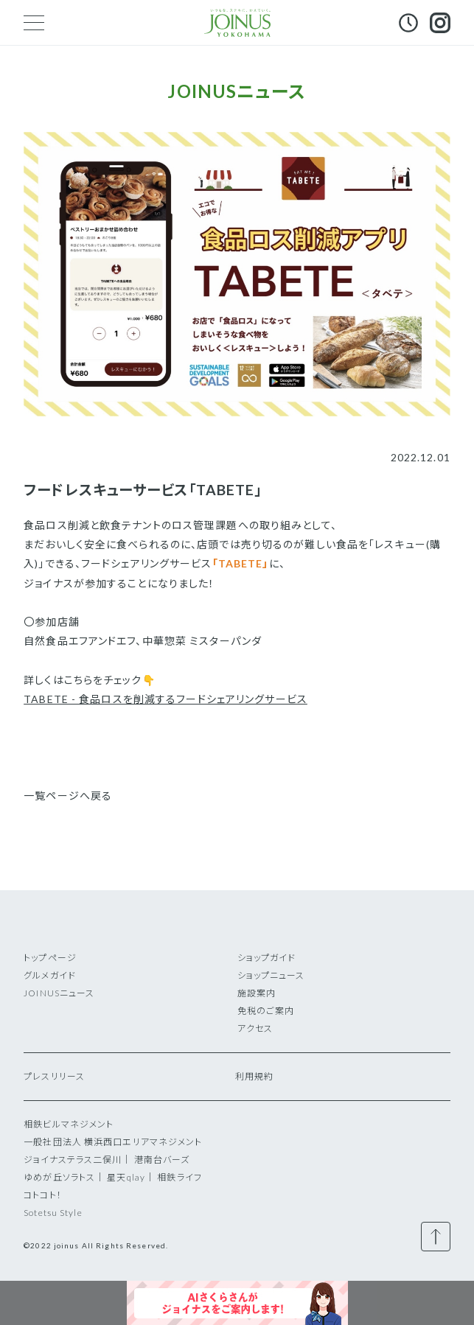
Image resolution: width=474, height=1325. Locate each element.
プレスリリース (54, 1076)
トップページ (50, 957)
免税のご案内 (266, 1010)
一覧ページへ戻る (68, 795)
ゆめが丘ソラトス (59, 1177)
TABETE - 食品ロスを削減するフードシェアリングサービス (165, 699)
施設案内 (256, 993)
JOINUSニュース (59, 993)
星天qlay (126, 1177)
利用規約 (254, 1076)
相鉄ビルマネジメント (69, 1124)
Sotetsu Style (53, 1212)
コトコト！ (43, 1194)
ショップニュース (271, 975)
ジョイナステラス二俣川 (73, 1159)
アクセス (255, 1028)
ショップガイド (266, 957)
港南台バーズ (162, 1159)
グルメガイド (50, 975)
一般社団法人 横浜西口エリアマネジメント (113, 1141)
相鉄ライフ (179, 1177)
